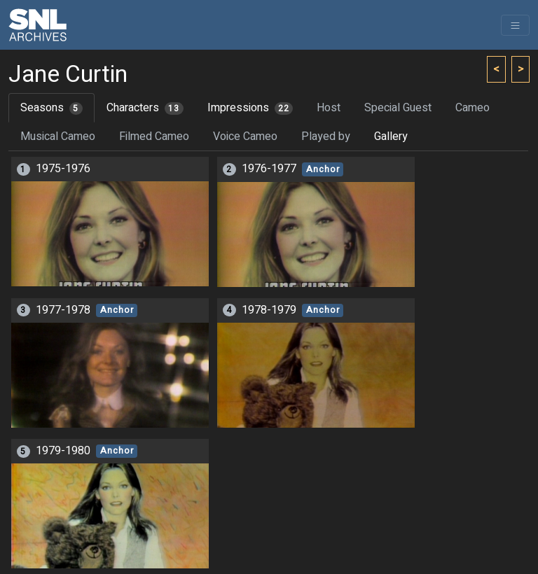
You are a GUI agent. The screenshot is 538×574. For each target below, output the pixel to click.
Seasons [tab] (51, 107)
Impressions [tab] (250, 107)
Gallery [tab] (391, 136)
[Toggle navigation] (515, 25)
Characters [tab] (145, 107)
